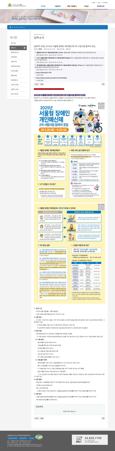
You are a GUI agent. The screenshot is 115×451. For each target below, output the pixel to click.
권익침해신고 (14, 80)
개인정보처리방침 (12, 438)
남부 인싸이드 (14, 94)
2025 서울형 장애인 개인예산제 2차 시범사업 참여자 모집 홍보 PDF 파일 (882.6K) (69, 59)
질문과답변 (14, 75)
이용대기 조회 (14, 89)
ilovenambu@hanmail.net (91, 442)
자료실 (86, 6)
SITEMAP (105, 2)
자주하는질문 (14, 71)
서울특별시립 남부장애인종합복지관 (19, 435)
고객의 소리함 (14, 85)
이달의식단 (14, 61)
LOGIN (93, 2)
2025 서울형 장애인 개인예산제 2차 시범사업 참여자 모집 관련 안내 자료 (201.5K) (69, 66)
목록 (103, 84)
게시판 (43, 6)
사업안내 (57, 6)
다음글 (41, 84)
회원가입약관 (23, 438)
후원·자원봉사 (72, 6)
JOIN (99, 2)
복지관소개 (100, 6)
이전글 (36, 84)
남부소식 (13, 48)
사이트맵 (31, 438)
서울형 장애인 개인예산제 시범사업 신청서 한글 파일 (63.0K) (65, 52)
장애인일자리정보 (15, 66)
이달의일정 (14, 57)
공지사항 (13, 43)
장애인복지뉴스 (15, 52)
